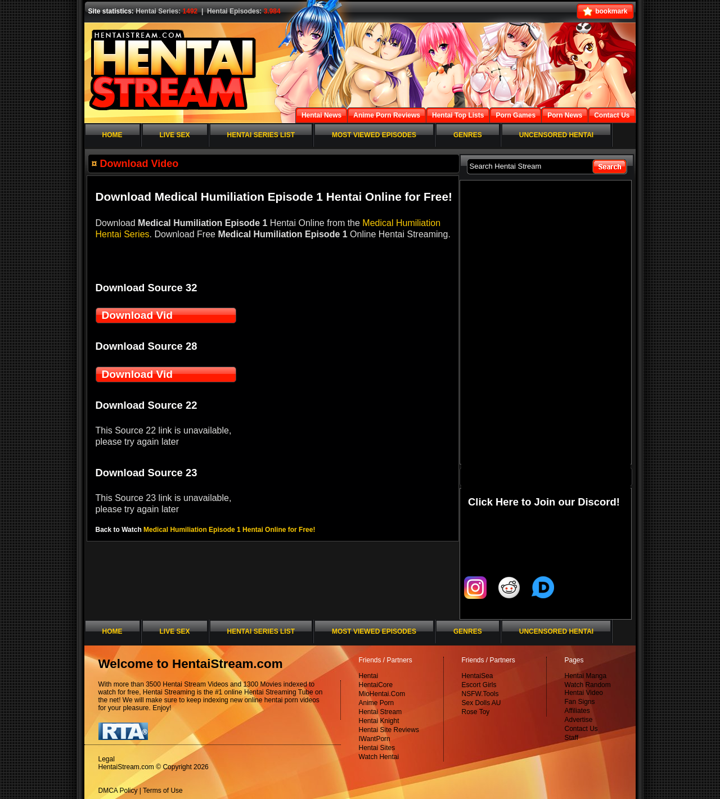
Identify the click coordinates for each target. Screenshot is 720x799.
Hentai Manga (586, 676)
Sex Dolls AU (481, 703)
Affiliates (577, 711)
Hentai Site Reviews (389, 730)
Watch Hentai (379, 757)
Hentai (369, 676)
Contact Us (581, 729)
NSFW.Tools (480, 694)
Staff (571, 738)
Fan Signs (580, 702)
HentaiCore (376, 685)
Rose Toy (476, 712)
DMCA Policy (118, 791)
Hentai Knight (379, 721)
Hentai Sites (377, 748)
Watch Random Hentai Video (588, 689)
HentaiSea (477, 676)
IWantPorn (374, 739)
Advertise (579, 720)
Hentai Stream (380, 712)
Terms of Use (163, 791)
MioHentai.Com (382, 694)
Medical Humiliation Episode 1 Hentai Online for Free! (229, 530)
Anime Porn (376, 703)
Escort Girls (479, 685)
